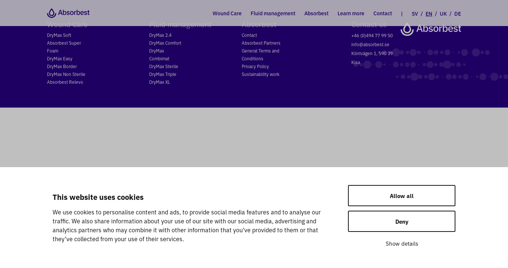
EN (429, 13)
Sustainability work (260, 74)
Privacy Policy (255, 66)
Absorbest (316, 13)
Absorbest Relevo (65, 82)
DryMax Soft (59, 35)
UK (443, 13)
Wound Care (227, 13)
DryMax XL (159, 82)
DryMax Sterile (163, 66)
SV (415, 13)
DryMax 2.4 (160, 35)
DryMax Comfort (165, 42)
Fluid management (273, 13)
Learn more (351, 13)
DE (457, 13)
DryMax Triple (162, 74)
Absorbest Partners (261, 42)
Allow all (402, 196)
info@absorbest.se (370, 44)
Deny (401, 221)
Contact (382, 13)
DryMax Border (62, 66)
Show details (402, 243)
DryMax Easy (59, 58)
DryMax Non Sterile (66, 74)
